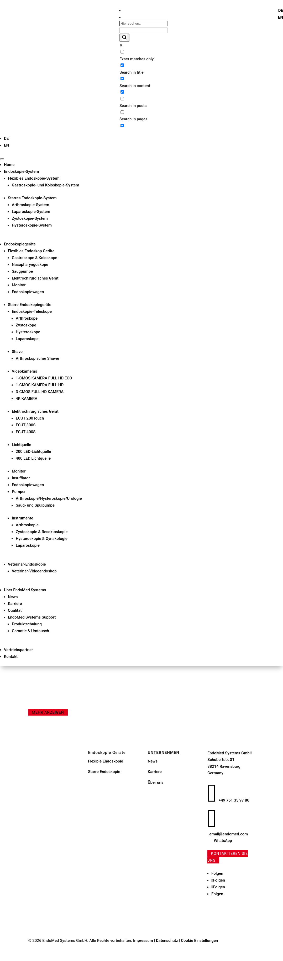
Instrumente (22, 518)
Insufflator (21, 478)
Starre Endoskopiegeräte (29, 304)
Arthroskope (27, 318)
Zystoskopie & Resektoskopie (41, 531)
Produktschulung (27, 624)
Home (9, 164)
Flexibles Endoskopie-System (34, 178)
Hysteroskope (28, 332)
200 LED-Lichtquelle (33, 451)
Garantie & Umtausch (30, 631)
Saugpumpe (22, 271)
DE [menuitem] (280, 10)
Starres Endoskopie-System (32, 198)
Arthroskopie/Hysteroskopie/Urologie (49, 498)
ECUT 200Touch (30, 418)
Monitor (18, 285)
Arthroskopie (27, 525)
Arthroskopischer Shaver (37, 358)
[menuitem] (280, 10)
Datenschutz (167, 940)
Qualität (15, 610)
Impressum (143, 940)
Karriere (15, 603)
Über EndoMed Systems (25, 590)
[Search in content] (122, 78)
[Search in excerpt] (122, 92)
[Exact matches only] (122, 51)
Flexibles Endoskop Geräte (31, 251)
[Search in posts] (122, 98)
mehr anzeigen (48, 712)
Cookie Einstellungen (199, 940)
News (13, 596)
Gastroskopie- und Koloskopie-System (45, 185)
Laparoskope (27, 338)
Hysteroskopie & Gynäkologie (41, 538)
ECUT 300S (25, 425)
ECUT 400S (25, 432)
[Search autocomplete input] (143, 30)
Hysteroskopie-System (32, 225)
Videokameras (24, 371)
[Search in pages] (122, 112)
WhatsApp (223, 840)
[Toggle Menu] (2, 159)
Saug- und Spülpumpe (35, 505)
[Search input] (143, 23)
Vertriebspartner (18, 649)
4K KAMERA (26, 398)
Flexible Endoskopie (105, 761)
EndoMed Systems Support (32, 617)
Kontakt (11, 656)
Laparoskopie (28, 545)
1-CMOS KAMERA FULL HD (40, 385)
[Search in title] (122, 65)
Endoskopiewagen (28, 291)
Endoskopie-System (21, 171)
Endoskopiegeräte (20, 244)
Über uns (156, 782)
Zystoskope (26, 325)
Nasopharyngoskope (30, 264)
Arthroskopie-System (30, 204)
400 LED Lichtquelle (33, 458)
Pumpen (19, 491)
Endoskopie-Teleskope (32, 311)
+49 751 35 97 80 (234, 800)
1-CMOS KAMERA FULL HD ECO (44, 378)
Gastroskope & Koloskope (34, 257)
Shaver (18, 351)
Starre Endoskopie (104, 771)
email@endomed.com (228, 834)
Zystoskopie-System (30, 218)
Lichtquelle (21, 444)
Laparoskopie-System (31, 211)
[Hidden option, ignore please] (122, 125)
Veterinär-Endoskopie (27, 564)
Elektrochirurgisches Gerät (35, 278)
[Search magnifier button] (124, 38)
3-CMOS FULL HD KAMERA (40, 391)
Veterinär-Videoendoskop (34, 571)
